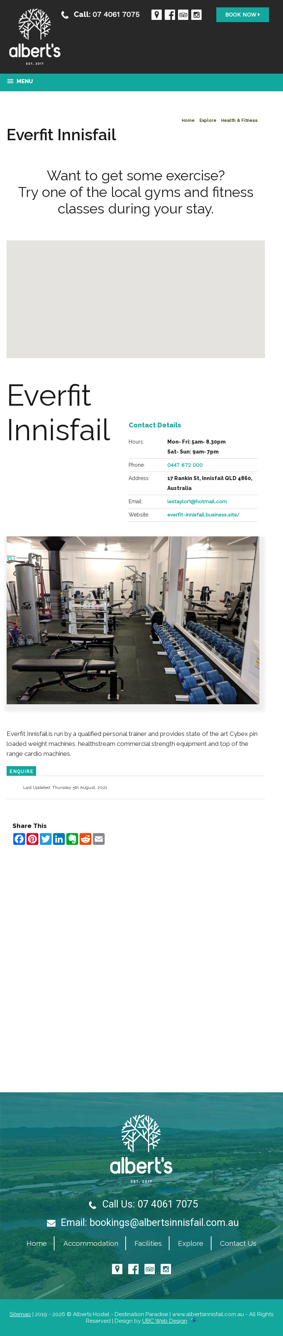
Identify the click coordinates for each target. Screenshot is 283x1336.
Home (188, 120)
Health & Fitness (239, 120)
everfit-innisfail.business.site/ (203, 515)
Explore (207, 120)
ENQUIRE (21, 771)
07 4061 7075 (116, 14)
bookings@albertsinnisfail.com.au (164, 1223)
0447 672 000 (185, 465)
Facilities (148, 1243)
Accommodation (90, 1243)
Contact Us (238, 1243)
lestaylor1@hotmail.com (197, 501)
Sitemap (20, 1314)
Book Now (242, 14)
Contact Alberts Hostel (135, 855)
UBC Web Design (164, 1321)
